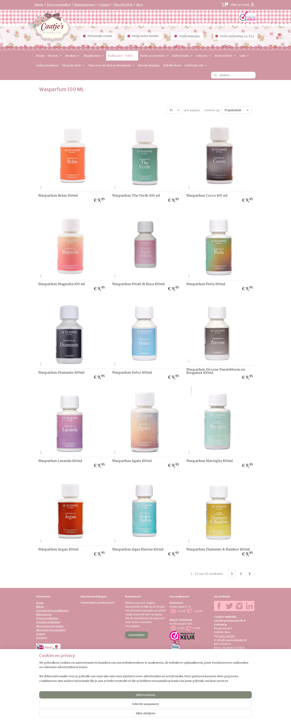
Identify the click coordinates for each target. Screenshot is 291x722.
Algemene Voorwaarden (50, 629)
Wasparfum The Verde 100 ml (136, 195)
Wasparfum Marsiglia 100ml (209, 460)
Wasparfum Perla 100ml (205, 284)
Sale (244, 56)
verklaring (51, 618)
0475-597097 (227, 636)
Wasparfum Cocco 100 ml (207, 195)
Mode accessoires (154, 56)
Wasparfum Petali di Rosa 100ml (138, 284)
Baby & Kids (182, 56)
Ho (38, 602)
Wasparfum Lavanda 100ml (60, 460)
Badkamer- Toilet (122, 56)
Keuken (72, 56)
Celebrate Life (196, 65)
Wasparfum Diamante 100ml (61, 372)
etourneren (45, 614)
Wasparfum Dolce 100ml (132, 372)
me (42, 602)
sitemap (133, 714)
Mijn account (243, 4)
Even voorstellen (59, 4)
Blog (139, 4)
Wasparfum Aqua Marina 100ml (137, 549)
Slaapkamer (93, 56)
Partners (41, 637)
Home (40, 56)
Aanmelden (136, 635)
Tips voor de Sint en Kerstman (111, 65)
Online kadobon (47, 65)
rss (141, 714)
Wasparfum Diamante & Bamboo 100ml (218, 549)
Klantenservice (84, 4)
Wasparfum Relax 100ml (58, 195)
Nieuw (38, 4)
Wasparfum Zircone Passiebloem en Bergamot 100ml (215, 371)
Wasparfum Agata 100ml (132, 460)
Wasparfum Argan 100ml (58, 549)
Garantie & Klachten (48, 622)
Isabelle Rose (172, 65)
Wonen (55, 56)
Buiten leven (225, 56)
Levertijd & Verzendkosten (52, 610)
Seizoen (203, 56)
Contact (104, 4)
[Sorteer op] (236, 110)
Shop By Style (123, 4)
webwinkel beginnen (157, 714)
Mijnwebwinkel (193, 714)
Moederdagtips (149, 65)
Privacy (40, 618)
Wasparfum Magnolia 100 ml (61, 284)
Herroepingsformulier (50, 626)
